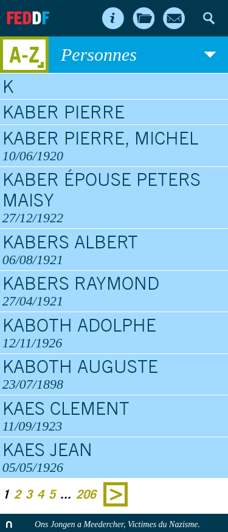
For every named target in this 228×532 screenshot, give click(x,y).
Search (208, 18)
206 (86, 494)
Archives (143, 18)
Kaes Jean (114, 457)
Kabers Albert (114, 249)
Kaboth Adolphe (114, 333)
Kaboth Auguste (114, 374)
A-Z (24, 54)
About (113, 18)
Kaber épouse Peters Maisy (114, 197)
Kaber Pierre (63, 111)
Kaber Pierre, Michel (114, 146)
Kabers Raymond (114, 291)
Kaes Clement (114, 416)
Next (115, 494)
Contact (174, 18)
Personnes (138, 54)
